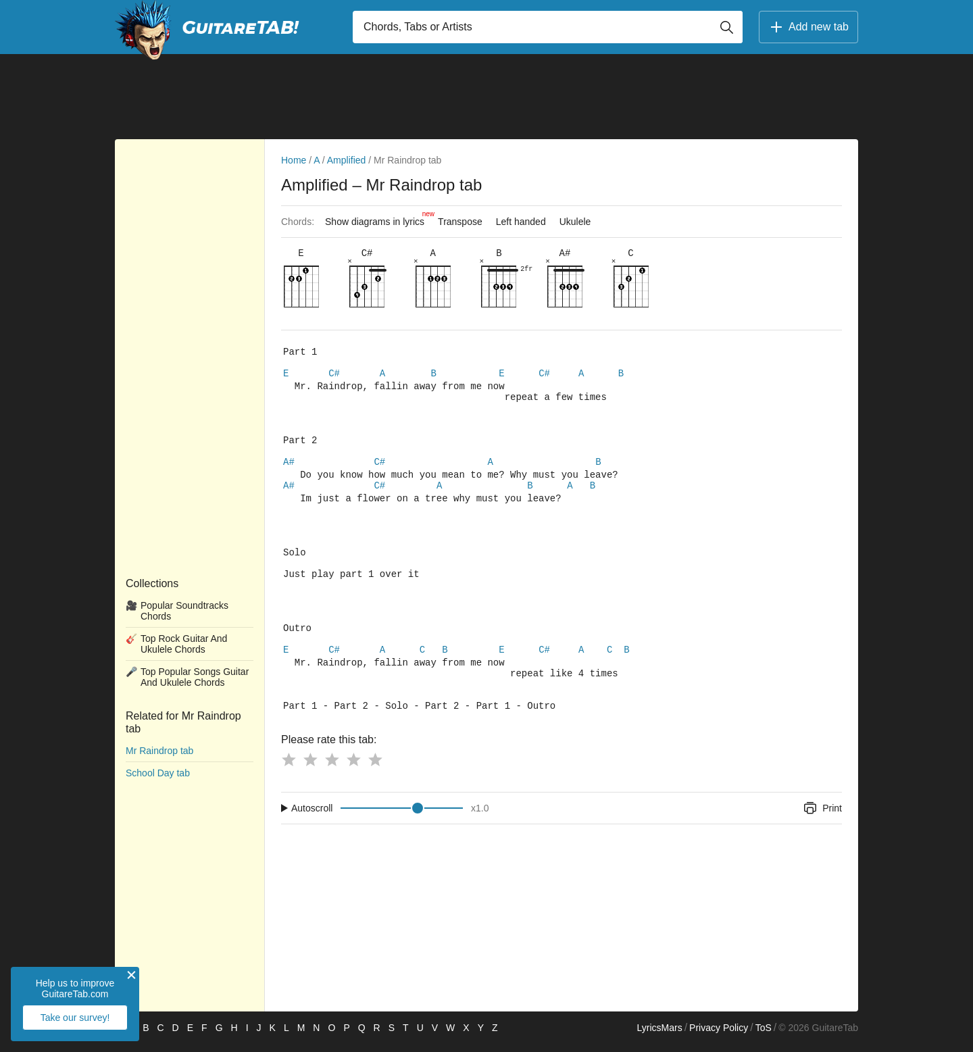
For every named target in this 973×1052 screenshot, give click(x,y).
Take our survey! (75, 1017)
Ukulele (575, 221)
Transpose (460, 221)
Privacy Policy (718, 1035)
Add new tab (808, 27)
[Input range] (402, 816)
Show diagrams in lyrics (378, 218)
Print (822, 816)
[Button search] (726, 27)
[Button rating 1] (288, 767)
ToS (763, 1035)
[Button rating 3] (332, 767)
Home (293, 160)
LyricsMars (659, 1035)
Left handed (521, 221)
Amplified (346, 160)
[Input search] (548, 27)
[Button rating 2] (310, 767)
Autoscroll (311, 816)
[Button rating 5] (375, 767)
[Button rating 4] (353, 767)
